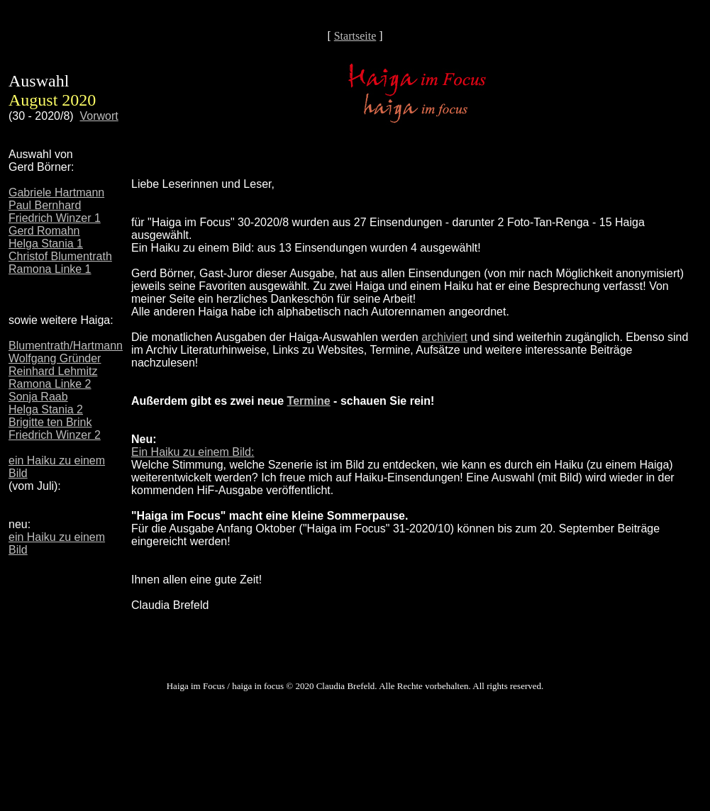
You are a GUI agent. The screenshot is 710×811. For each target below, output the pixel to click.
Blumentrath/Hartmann (66, 346)
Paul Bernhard (45, 205)
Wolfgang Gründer (55, 358)
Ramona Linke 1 (50, 269)
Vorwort (99, 116)
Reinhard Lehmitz (53, 371)
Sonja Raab (38, 397)
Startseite (355, 36)
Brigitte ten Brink (50, 422)
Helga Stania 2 (46, 409)
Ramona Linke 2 (50, 384)
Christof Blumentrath (60, 256)
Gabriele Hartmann (56, 192)
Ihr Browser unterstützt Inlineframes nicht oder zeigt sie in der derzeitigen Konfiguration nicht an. (416, 393)
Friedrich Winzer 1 (55, 218)
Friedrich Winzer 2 (55, 435)
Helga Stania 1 (46, 243)
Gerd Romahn (44, 231)
